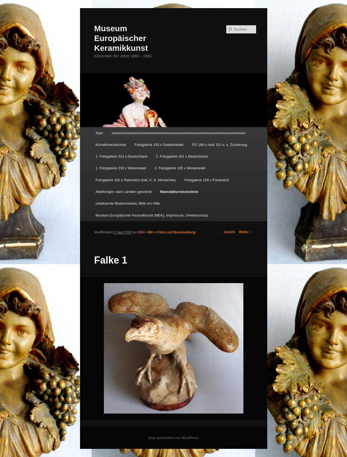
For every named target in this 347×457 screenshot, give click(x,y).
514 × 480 (145, 232)
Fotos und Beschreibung (176, 232)
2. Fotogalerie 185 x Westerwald (180, 168)
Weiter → (246, 232)
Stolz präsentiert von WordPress (173, 438)
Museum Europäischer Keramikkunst (121, 38)
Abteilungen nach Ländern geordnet (123, 192)
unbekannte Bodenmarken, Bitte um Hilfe (127, 203)
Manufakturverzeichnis (179, 192)
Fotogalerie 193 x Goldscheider (159, 145)
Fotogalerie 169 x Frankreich (206, 180)
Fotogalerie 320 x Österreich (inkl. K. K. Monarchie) (135, 180)
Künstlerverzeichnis (110, 145)
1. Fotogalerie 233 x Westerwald (120, 168)
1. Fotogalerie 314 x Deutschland (121, 156)
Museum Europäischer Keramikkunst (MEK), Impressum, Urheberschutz (151, 215)
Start (99, 133)
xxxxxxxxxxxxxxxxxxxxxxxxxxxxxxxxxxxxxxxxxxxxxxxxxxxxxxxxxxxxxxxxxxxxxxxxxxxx (179, 133)
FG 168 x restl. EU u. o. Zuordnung (219, 145)
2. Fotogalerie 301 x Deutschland (182, 156)
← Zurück (227, 232)
